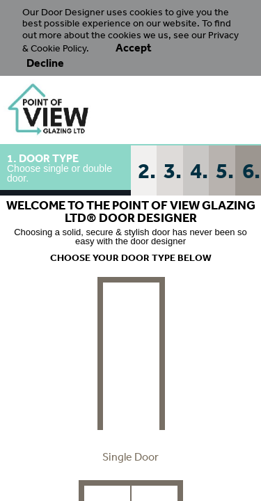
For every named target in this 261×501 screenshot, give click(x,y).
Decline (45, 63)
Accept (134, 47)
